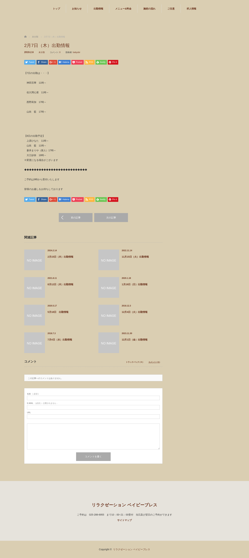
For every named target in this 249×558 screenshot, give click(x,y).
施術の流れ (149, 8)
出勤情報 (98, 8)
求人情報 (191, 8)
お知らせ (77, 8)
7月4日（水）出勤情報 (60, 339)
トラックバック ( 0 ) (134, 362)
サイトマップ (124, 520)
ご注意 (171, 8)
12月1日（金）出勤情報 (134, 339)
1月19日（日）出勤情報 (134, 284)
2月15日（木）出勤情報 (60, 256)
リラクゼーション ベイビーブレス (124, 505)
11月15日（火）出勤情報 (135, 256)
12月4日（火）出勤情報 (134, 312)
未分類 (42, 52)
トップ (56, 8)
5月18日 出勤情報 (58, 312)
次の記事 (111, 217)
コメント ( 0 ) (154, 362)
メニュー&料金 (123, 8)
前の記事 (76, 217)
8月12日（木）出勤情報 (60, 284)
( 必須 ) (33, 394)
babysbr (76, 52)
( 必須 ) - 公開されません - (42, 403)
